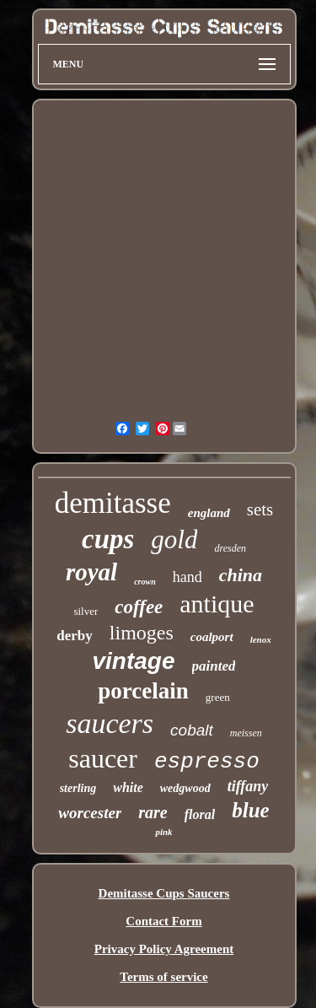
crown (145, 581)
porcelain (143, 690)
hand (187, 577)
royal (91, 571)
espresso (207, 761)
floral (200, 814)
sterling (78, 788)
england (209, 513)
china (240, 574)
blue (250, 810)
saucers (109, 723)
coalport (211, 637)
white (128, 787)
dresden (230, 548)
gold (174, 539)
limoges (142, 633)
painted (214, 666)
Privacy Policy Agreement (164, 949)
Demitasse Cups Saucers (164, 893)
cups (108, 539)
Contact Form (163, 921)
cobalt (191, 730)
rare (152, 812)
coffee (139, 606)
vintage (134, 661)
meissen (246, 733)
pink (163, 832)
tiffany (248, 786)
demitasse (113, 503)
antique (216, 603)
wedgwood (185, 788)
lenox (260, 639)
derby (74, 636)
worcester (89, 813)
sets (260, 509)
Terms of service (163, 977)
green (218, 697)
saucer (102, 758)
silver (85, 611)
